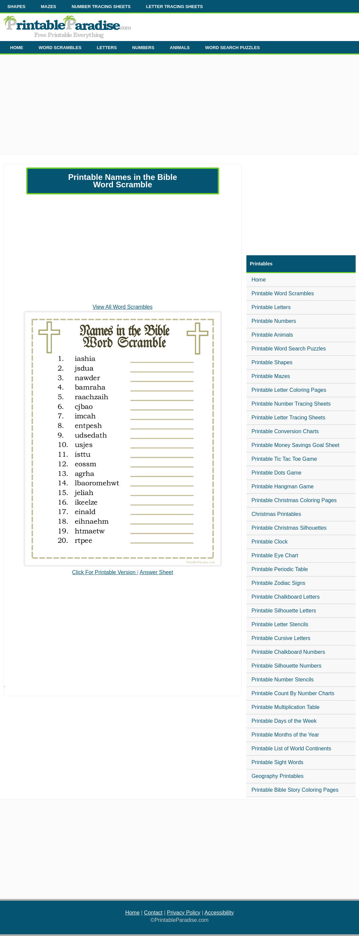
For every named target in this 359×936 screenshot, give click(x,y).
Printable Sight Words (277, 762)
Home (258, 280)
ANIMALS (180, 47)
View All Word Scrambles (123, 307)
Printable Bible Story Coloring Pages (294, 790)
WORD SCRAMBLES (60, 47)
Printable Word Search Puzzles (288, 348)
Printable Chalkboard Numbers (288, 652)
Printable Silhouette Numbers (286, 666)
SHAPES (16, 6)
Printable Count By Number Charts (292, 693)
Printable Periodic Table (279, 569)
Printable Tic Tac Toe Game (284, 459)
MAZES (48, 6)
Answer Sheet (156, 572)
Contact (153, 912)
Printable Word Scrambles (282, 293)
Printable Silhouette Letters (283, 610)
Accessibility (219, 912)
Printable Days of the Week (284, 721)
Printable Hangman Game (282, 486)
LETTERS (107, 47)
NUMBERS (143, 47)
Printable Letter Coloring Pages (288, 390)
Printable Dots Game (276, 473)
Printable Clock (269, 542)
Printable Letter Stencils (279, 624)
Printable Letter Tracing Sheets (288, 417)
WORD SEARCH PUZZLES (232, 47)
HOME (16, 47)
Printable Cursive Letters (280, 638)
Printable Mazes (270, 376)
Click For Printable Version (104, 572)
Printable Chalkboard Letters (285, 597)
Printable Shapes (271, 362)
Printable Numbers (273, 321)
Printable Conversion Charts (285, 431)
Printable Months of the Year (285, 735)
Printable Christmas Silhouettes (288, 528)
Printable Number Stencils (282, 679)
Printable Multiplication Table (285, 707)
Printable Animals (272, 335)
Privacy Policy (184, 912)
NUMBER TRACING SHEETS (101, 6)
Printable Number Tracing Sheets (291, 404)
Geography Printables (277, 776)
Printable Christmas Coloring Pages (293, 500)
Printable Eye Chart (274, 555)
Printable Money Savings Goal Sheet (295, 445)
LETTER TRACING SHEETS (174, 6)
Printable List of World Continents (291, 748)
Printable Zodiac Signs (278, 583)
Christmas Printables (276, 514)
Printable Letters (271, 307)
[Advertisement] (179, 107)
